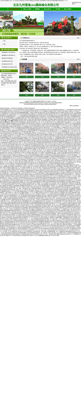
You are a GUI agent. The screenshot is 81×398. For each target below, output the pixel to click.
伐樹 (4, 40)
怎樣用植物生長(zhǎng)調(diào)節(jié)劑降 (11, 67)
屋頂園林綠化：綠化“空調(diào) (8, 52)
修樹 (4, 44)
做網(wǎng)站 (72, 105)
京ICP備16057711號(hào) (51, 101)
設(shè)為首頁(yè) (75, 2)
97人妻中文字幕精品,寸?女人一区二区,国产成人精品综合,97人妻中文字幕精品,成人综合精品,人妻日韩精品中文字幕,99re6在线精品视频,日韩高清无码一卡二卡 (34, 0)
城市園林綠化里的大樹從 (7, 61)
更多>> (78, 37)
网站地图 (70, 109)
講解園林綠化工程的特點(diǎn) (8, 55)
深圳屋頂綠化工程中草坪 (7, 64)
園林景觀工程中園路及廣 (7, 58)
